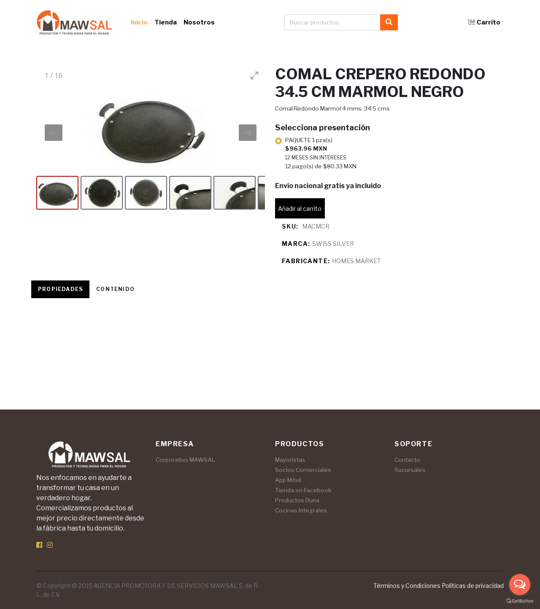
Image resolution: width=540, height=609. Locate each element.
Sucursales (410, 469)
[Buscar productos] (332, 22)
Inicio (139, 22)
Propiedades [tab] (60, 289)
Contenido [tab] (115, 289)
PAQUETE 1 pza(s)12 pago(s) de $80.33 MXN (320, 153)
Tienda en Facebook (303, 490)
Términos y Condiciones (406, 585)
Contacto (407, 459)
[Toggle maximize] (254, 75)
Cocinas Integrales (301, 510)
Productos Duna (297, 500)
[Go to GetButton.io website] (519, 600)
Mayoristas (290, 459)
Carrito (483, 22)
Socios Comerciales (303, 469)
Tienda (165, 22)
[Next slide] (247, 132)
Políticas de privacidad (473, 585)
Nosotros (199, 22)
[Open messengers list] (519, 584)
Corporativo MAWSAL (185, 459)
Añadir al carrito (299, 208)
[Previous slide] (53, 132)
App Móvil (288, 480)
